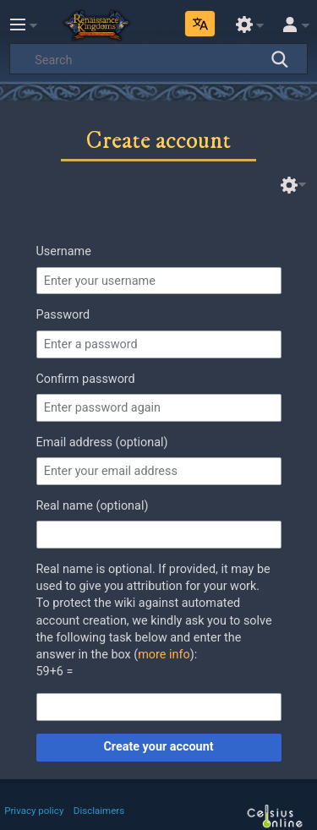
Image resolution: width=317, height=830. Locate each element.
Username (63, 251)
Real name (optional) (92, 506)
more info (163, 654)
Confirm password (85, 379)
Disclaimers (99, 810)
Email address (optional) (102, 442)
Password (63, 315)
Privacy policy (33, 810)
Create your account (158, 747)
